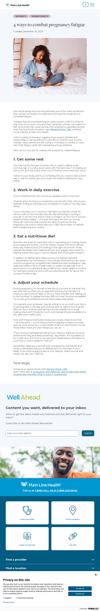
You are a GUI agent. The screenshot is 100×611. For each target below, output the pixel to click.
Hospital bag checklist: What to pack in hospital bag (40, 374)
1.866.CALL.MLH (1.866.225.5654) (56, 490)
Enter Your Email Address (19, 433)
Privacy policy (8, 602)
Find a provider (16, 559)
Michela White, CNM (60, 129)
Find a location (16, 568)
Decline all (80, 594)
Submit (88, 433)
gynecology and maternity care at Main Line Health (59, 372)
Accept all (80, 588)
